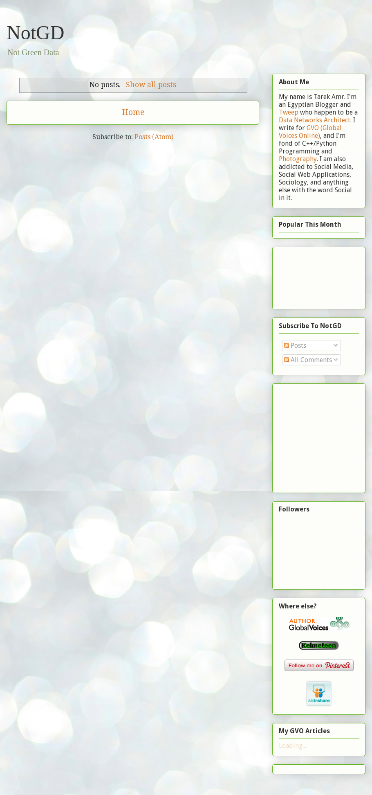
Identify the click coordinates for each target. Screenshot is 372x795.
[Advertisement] (304, 275)
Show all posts (151, 85)
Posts (295, 345)
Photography (298, 159)
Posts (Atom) (153, 137)
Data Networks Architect (314, 120)
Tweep (288, 112)
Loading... (292, 746)
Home (133, 112)
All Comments (308, 360)
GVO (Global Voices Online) (310, 132)
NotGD (35, 32)
